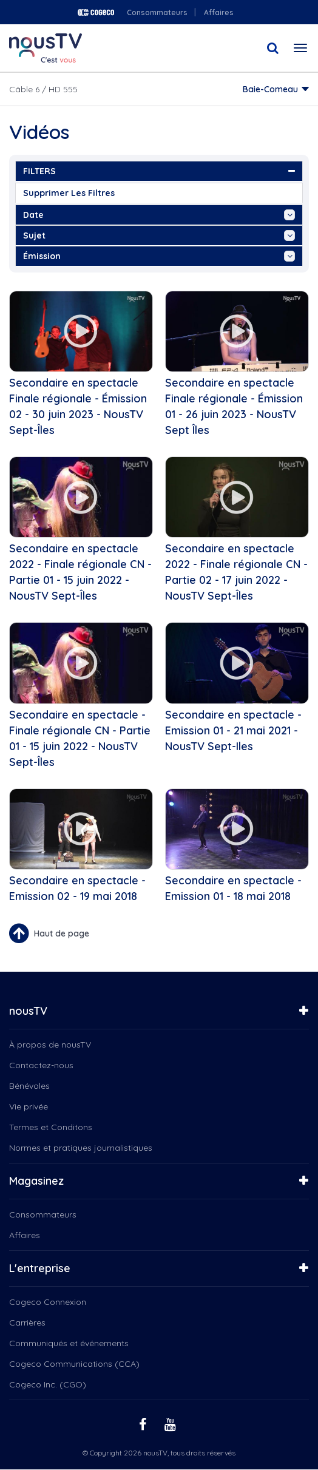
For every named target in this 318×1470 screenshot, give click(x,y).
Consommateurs (157, 12)
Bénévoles (29, 1085)
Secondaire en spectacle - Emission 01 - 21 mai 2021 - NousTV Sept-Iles (233, 730)
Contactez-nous (41, 1065)
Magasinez (36, 1181)
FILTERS (159, 171)
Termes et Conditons (50, 1127)
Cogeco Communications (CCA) (74, 1363)
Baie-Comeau (270, 89)
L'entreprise (39, 1268)
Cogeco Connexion (47, 1301)
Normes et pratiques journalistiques (80, 1147)
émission (159, 256)
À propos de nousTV (50, 1044)
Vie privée (28, 1106)
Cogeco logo (96, 12)
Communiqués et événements (69, 1343)
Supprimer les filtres (69, 193)
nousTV (28, 1011)
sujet (159, 235)
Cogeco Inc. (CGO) (47, 1384)
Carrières (27, 1322)
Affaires (219, 12)
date (159, 214)
